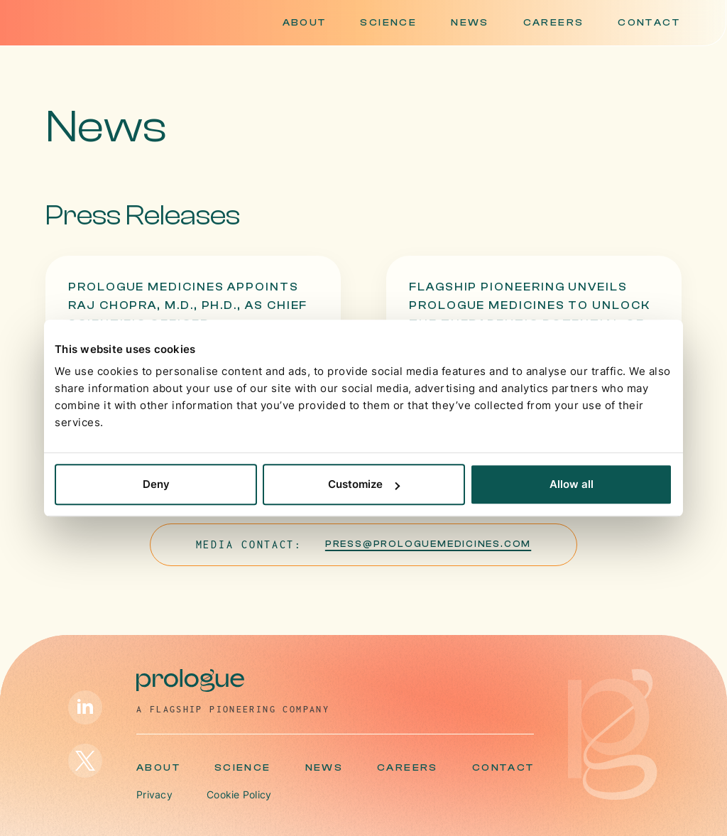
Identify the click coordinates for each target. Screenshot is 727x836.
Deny (156, 484)
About (305, 22)
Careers (553, 22)
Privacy (154, 794)
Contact (649, 22)
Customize (364, 484)
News (470, 22)
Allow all (572, 484)
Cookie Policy (239, 794)
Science (388, 22)
